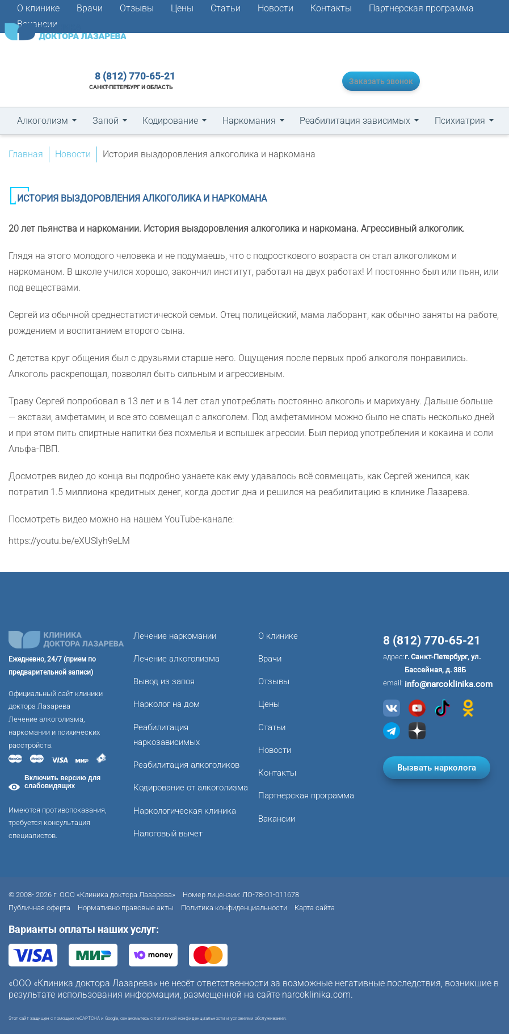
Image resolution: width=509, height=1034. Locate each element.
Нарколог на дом (166, 704)
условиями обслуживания (257, 1018)
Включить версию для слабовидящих (62, 782)
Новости (275, 8)
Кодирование (170, 120)
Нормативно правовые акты (126, 907)
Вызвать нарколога (436, 765)
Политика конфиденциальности (234, 907)
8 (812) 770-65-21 (129, 76)
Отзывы (137, 8)
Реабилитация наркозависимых (166, 734)
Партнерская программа (421, 8)
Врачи (90, 8)
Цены (182, 8)
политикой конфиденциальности (189, 1018)
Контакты (331, 8)
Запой (105, 120)
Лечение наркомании (174, 636)
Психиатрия (460, 120)
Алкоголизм (42, 120)
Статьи (226, 8)
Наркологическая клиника (184, 811)
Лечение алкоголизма (176, 659)
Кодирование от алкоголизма (190, 787)
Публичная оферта (39, 907)
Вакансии (276, 819)
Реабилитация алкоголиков (186, 765)
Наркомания (249, 120)
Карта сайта (315, 907)
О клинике (38, 8)
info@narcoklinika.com (449, 684)
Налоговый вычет (168, 833)
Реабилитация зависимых (355, 120)
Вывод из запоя (164, 681)
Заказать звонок (375, 81)
